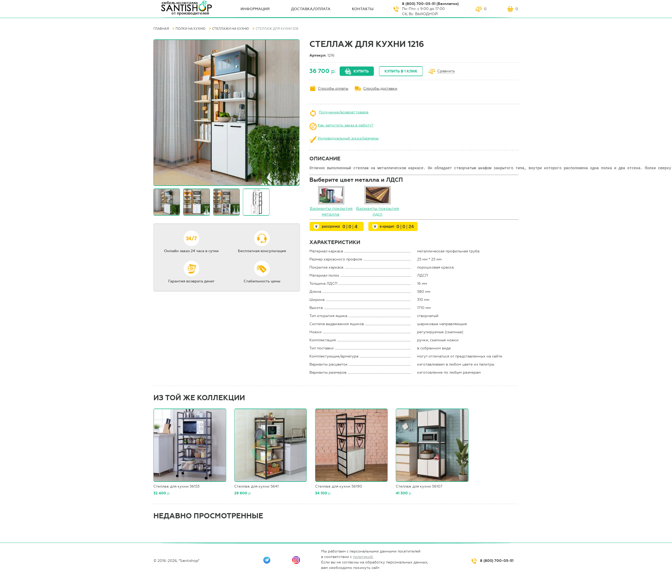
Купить (361, 71)
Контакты (363, 9)
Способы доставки (380, 88)
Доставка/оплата (311, 9)
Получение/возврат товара (343, 112)
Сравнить (446, 71)
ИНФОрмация (255, 9)
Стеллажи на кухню (230, 29)
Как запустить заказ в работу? (345, 125)
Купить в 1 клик (401, 71)
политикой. (363, 557)
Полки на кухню (191, 29)
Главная (161, 29)
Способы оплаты (333, 88)
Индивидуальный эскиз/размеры (348, 138)
